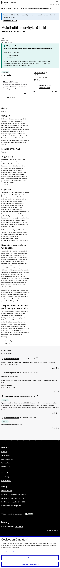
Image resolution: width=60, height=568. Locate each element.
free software (18, 514)
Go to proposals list (9, 21)
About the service (7, 459)
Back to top (53, 530)
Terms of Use (5, 463)
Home (3, 8)
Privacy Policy (6, 467)
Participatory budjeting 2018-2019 (12, 506)
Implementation (6, 491)
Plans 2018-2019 (13, 8)
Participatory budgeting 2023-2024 (13, 498)
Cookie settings (19, 527)
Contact (4, 452)
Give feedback (11, 481)
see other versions (44, 88)
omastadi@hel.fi (6, 477)
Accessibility (5, 455)
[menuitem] (10, 353)
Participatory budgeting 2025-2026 (13, 494)
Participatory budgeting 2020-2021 (13, 502)
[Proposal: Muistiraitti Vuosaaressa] (15, 91)
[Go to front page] (5, 522)
